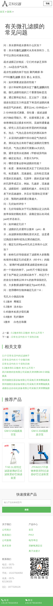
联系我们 (6, 535)
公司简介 (6, 530)
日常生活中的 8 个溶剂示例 (25, 337)
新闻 (9, 12)
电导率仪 (33, 540)
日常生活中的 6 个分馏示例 (16, 360)
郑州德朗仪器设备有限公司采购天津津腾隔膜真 (26, 380)
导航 (48, 3)
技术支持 (6, 545)
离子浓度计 (34, 551)
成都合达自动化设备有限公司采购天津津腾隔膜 (26, 388)
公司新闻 (6, 540)
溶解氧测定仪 (35, 545)
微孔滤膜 (21, 50)
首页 (2, 12)
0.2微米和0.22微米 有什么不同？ (27, 333)
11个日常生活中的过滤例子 (16, 355)
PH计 (31, 535)
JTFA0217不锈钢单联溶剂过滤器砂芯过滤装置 (40, 471)
